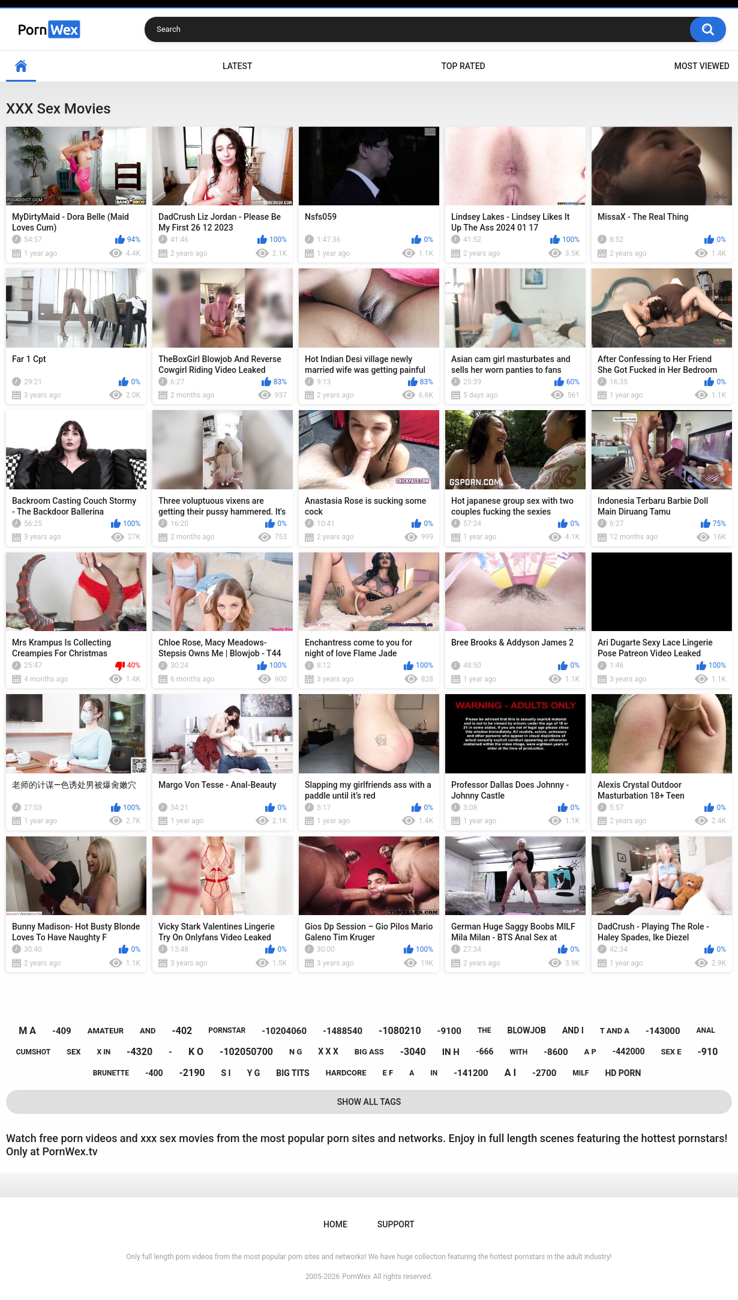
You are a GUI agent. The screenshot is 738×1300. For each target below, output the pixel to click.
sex (74, 1051)
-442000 (629, 1051)
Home (21, 66)
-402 (182, 1030)
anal (706, 1030)
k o (195, 1051)
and (147, 1030)
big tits (292, 1073)
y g (253, 1073)
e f (388, 1072)
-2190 (192, 1072)
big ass (369, 1051)
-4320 (139, 1051)
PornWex (356, 1276)
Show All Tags (369, 1102)
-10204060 (284, 1031)
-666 (485, 1051)
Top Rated (463, 66)
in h (451, 1052)
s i (225, 1073)
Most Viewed (702, 66)
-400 (154, 1073)
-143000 (663, 1031)
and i (573, 1030)
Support (396, 1224)
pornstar (226, 1030)
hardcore (346, 1072)
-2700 (544, 1073)
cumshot (33, 1052)
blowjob (527, 1030)
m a (27, 1030)
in (433, 1073)
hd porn (623, 1073)
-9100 (449, 1031)
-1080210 (400, 1030)
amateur (106, 1030)
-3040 (413, 1051)
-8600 (556, 1052)
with (518, 1052)
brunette (111, 1073)
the (484, 1030)
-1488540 (342, 1031)
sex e (671, 1051)
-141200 (471, 1073)
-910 (708, 1051)
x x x (328, 1051)
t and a (614, 1030)
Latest (238, 66)
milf (580, 1073)
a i (510, 1072)
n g (295, 1051)
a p (590, 1051)
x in (104, 1052)
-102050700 (246, 1051)
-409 (61, 1031)
